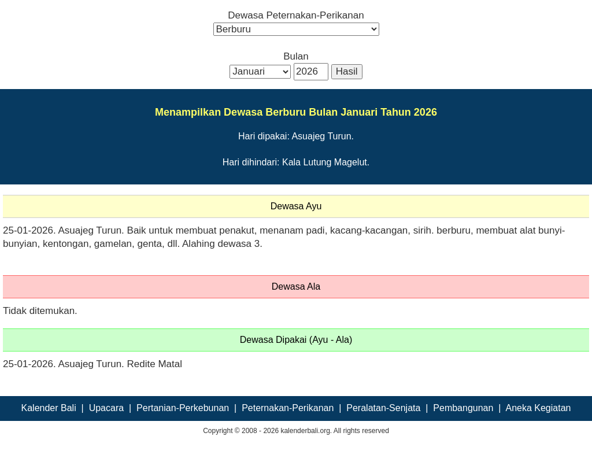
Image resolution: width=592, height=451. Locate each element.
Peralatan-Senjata (383, 408)
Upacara (106, 408)
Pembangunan (463, 408)
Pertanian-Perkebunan (182, 408)
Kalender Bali (48, 408)
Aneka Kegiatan (538, 408)
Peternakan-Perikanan (288, 408)
